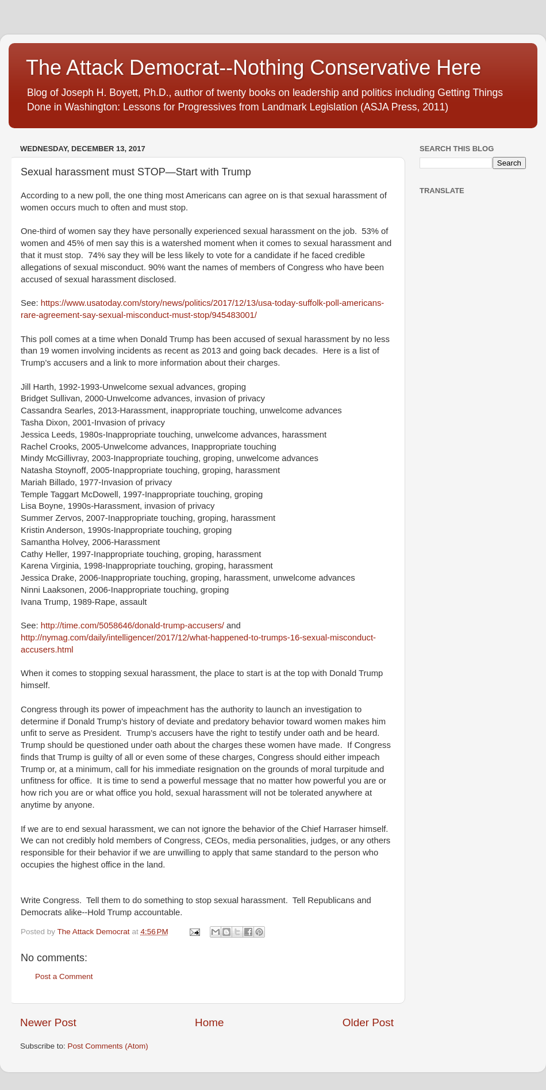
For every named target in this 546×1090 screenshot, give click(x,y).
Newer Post (48, 1022)
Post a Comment (64, 976)
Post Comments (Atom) (108, 1046)
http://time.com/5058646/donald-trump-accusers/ (132, 625)
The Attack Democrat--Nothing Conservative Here (253, 67)
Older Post (368, 1022)
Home (209, 1022)
